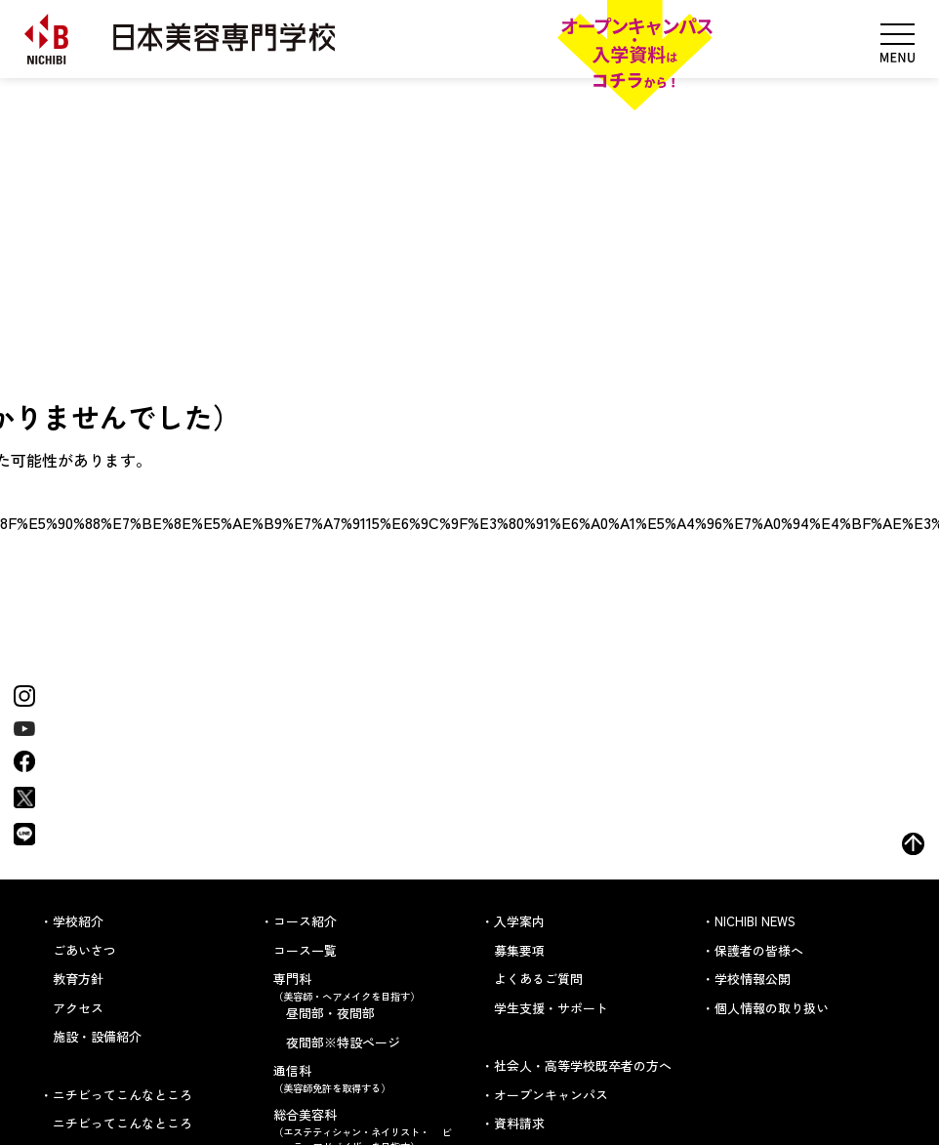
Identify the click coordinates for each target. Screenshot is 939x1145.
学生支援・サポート (551, 1008)
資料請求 (519, 1123)
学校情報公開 (752, 978)
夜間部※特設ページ (343, 1042)
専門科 (365, 986)
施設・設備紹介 (97, 1036)
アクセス (78, 1008)
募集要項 (519, 950)
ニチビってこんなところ (122, 1123)
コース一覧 (305, 950)
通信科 (365, 1078)
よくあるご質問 (538, 978)
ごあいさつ (84, 950)
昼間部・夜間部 (330, 1012)
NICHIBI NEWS (755, 921)
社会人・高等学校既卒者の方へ (583, 1065)
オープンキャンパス (551, 1094)
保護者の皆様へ (758, 950)
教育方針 (78, 978)
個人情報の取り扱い (771, 1008)
